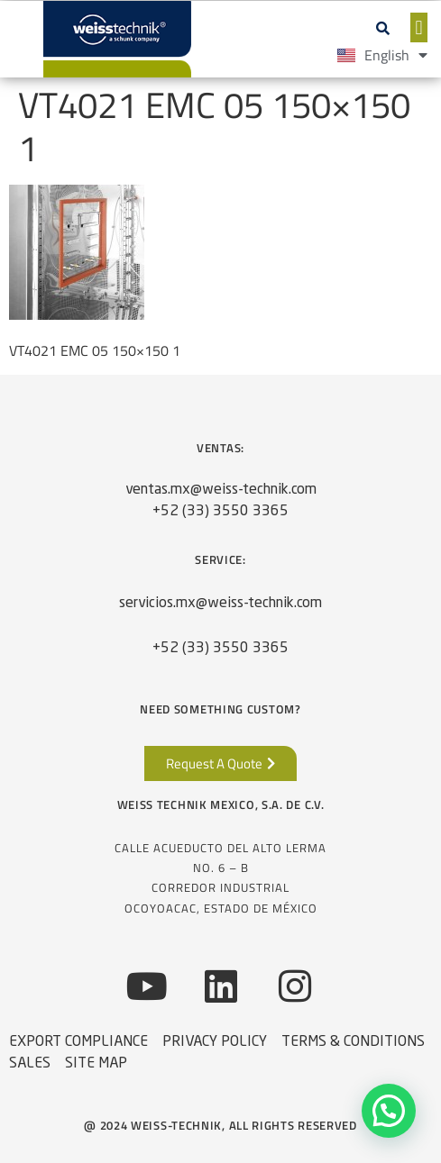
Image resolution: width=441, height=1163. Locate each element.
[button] (383, 27)
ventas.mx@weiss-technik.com (221, 490)
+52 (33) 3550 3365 (220, 511)
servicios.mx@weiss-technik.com (220, 603)
